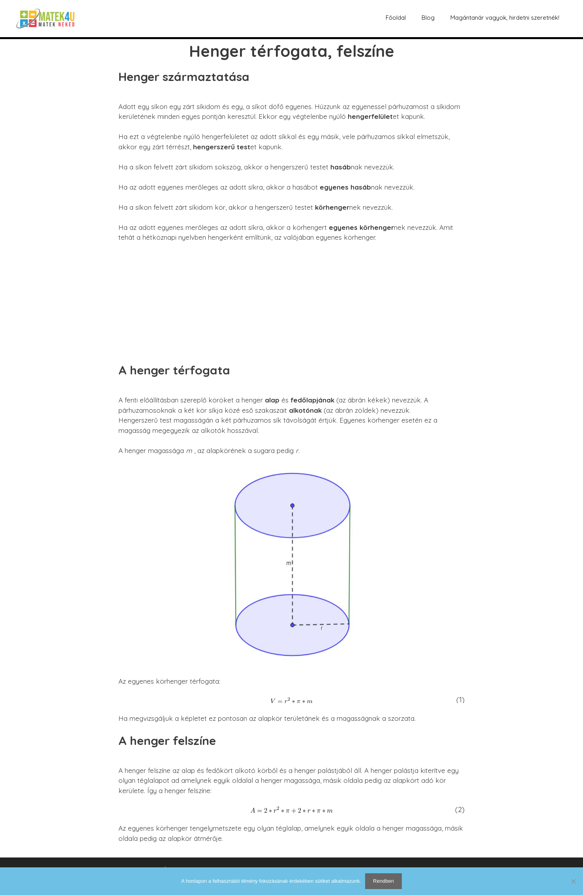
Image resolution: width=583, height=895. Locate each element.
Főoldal (396, 17)
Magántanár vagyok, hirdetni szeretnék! (504, 17)
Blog (428, 17)
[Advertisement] (291, 307)
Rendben (383, 881)
